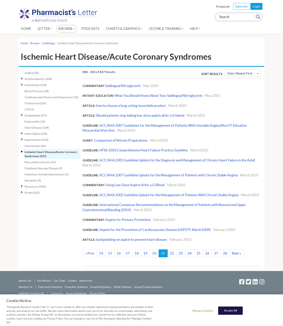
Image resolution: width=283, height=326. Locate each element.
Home (26, 29)
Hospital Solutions (100, 286)
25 (198, 253)
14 (101, 253)
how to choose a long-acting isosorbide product (131, 105)
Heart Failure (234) (36, 133)
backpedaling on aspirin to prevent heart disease (131, 239)
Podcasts (90, 29)
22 (172, 253)
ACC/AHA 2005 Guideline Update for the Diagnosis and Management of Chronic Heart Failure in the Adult (177, 160)
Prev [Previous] (89, 253)
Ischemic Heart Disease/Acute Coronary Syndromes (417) (51, 154)
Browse (67, 29)
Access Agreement (76, 293)
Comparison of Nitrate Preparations (121, 140)
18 (137, 253)
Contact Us (56, 293)
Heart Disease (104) (37, 127)
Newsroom (85, 280)
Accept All (230, 312)
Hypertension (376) (36, 139)
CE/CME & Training (166, 29)
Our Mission (44, 280)
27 (216, 253)
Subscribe (241, 6)
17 (128, 253)
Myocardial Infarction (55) (40, 162)
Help (195, 29)
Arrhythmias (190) (36, 85)
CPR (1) (29, 109)
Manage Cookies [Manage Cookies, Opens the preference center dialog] (202, 312)
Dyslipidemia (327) (36, 115)
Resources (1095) (35, 186)
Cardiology (48, 43)
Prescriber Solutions (76, 286)
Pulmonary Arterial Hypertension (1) (47, 174)
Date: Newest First (242, 73)
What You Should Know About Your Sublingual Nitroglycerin (158, 95)
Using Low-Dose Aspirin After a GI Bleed (135, 185)
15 (110, 253)
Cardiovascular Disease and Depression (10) (51, 97)
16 (119, 253)
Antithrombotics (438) (38, 79)
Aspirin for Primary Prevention (128, 220)
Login (256, 6)
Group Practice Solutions (148, 286)
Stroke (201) (32, 192)
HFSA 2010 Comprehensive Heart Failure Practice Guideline (143, 150)
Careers (72, 280)
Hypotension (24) (35, 145)
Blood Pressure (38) (37, 91)
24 (190, 253)
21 (163, 253)
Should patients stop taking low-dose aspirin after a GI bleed (140, 115)
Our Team (59, 280)
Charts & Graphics (124, 29)
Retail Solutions (122, 286)
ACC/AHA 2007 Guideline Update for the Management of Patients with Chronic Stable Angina (168, 175)
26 (207, 253)
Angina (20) (32, 72)
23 (181, 253)
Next (236, 253)
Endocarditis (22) (35, 121)
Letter (45, 29)
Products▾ (223, 6)
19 (145, 253)
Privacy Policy (97, 293)
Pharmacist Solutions (50, 286)
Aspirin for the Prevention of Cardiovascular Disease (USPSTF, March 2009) (155, 230)
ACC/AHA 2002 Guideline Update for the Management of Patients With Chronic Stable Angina (168, 195)
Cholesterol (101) (35, 103)
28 (225, 253)
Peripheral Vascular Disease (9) (43, 168)
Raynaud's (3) (33, 180)
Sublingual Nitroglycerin (123, 86)
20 (154, 253)
